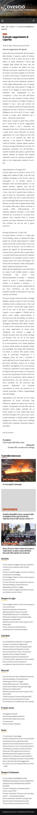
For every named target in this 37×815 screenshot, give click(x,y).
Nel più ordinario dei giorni (12, 724)
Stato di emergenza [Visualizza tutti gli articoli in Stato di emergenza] (13, 479)
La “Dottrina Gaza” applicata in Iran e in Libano (18, 659)
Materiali (5, 670)
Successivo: (18, 446)
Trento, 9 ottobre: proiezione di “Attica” (16, 803)
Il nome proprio (8, 721)
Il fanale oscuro (7, 707)
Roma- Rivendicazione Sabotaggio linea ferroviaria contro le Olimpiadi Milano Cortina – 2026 (18, 763)
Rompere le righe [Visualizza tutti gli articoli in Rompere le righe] (12, 509)
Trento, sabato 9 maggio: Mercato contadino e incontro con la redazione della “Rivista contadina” (18, 567)
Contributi (5, 635)
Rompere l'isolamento (10, 772)
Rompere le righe (8, 598)
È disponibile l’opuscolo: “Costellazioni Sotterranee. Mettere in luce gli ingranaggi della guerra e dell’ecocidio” (17, 616)
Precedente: (18, 441)
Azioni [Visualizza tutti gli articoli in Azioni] (4, 34)
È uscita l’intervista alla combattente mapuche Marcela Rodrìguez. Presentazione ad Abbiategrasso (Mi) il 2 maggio (18, 584)
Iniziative (5, 558)
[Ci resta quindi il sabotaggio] (18, 470)
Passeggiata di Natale (10, 714)
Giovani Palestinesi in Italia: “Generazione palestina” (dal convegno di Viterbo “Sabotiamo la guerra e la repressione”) (17, 654)
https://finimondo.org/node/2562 (19, 45)
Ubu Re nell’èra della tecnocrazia (14, 719)
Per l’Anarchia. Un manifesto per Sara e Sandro (18, 701)
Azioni (3, 730)
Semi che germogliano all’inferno (14, 716)
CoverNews (21, 812)
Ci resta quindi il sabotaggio (12, 484)
